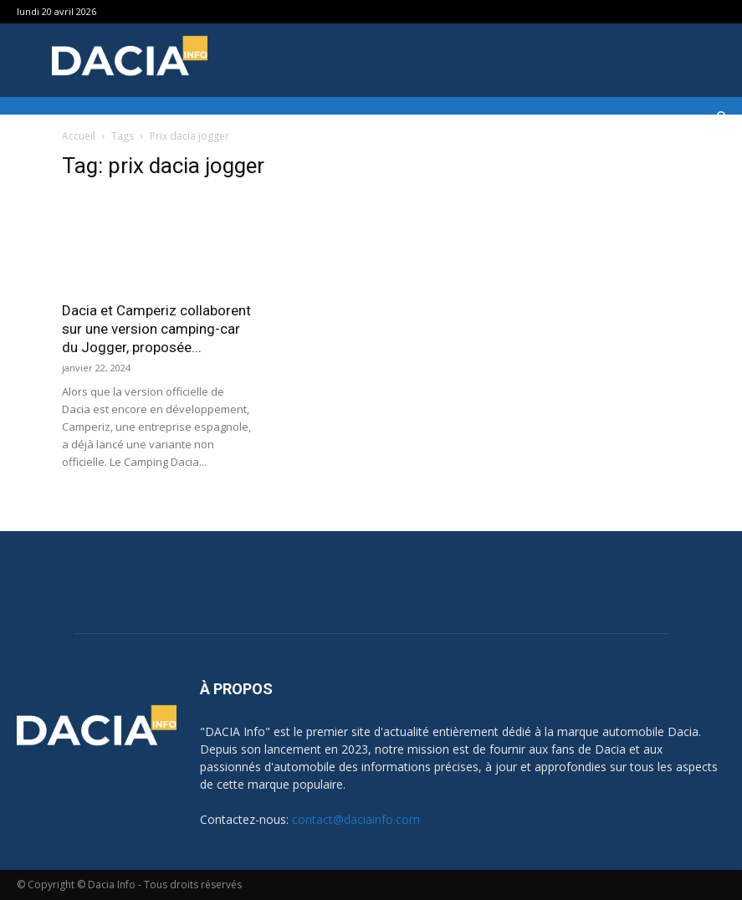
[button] (722, 117)
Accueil (78, 136)
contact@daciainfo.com (356, 819)
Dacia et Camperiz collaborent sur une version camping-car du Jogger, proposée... (156, 328)
